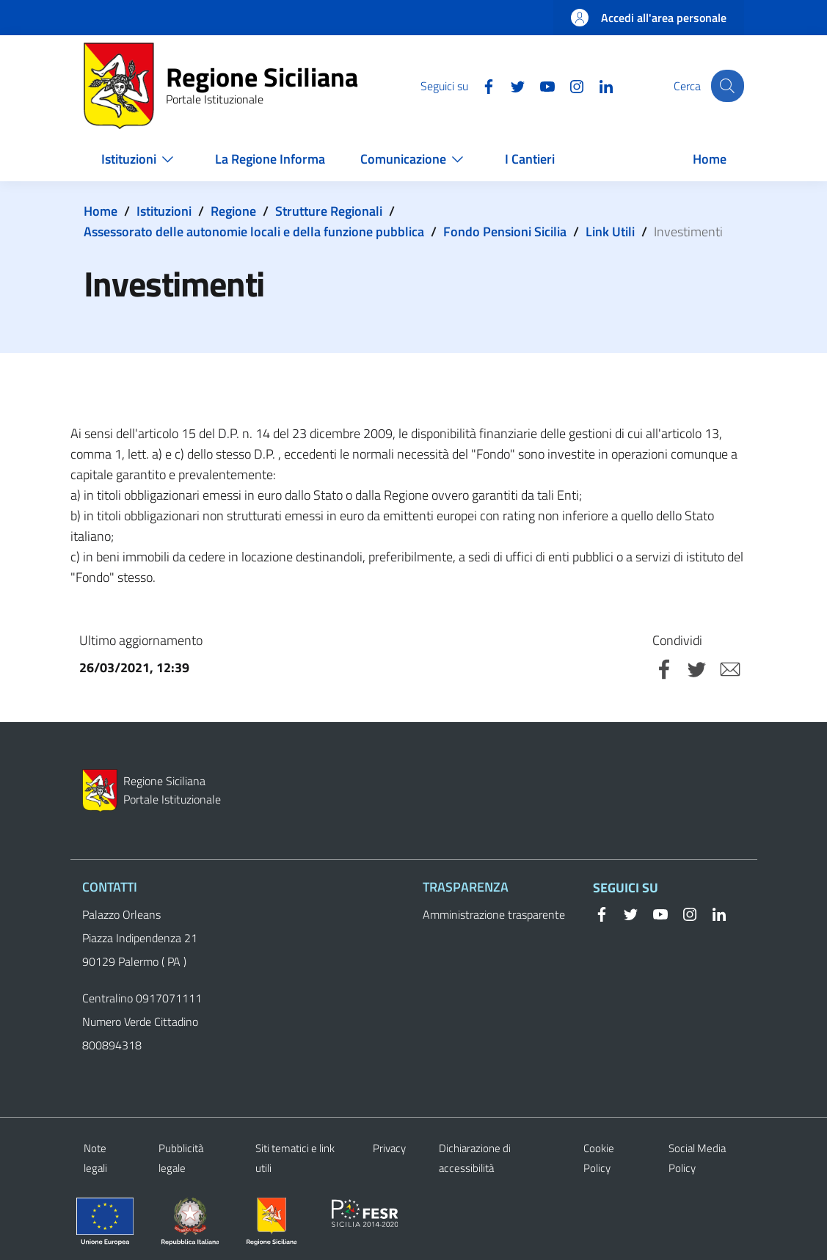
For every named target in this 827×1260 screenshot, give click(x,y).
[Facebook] (479, 85)
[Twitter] (508, 85)
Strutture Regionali (328, 211)
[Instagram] (567, 85)
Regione (233, 211)
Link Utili (610, 231)
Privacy (389, 1148)
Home (100, 211)
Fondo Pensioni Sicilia (504, 231)
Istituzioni (164, 211)
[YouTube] (538, 85)
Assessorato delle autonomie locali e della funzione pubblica (254, 231)
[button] (726, 85)
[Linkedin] (596, 85)
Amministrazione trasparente (494, 914)
